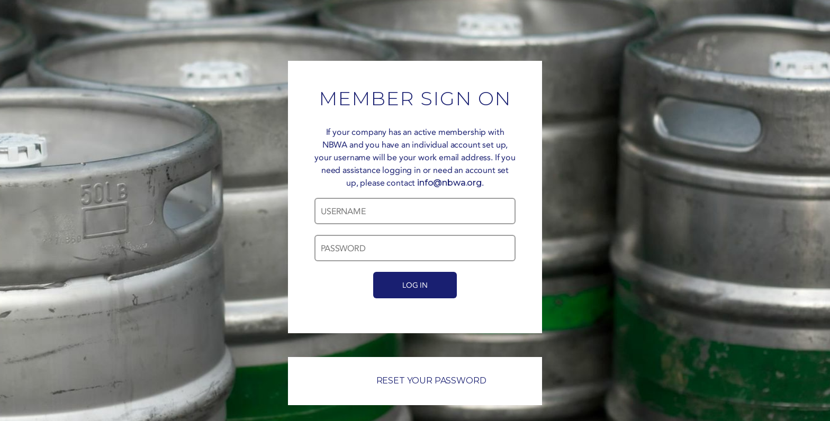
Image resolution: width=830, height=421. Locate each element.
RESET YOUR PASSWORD (415, 381)
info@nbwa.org (449, 183)
